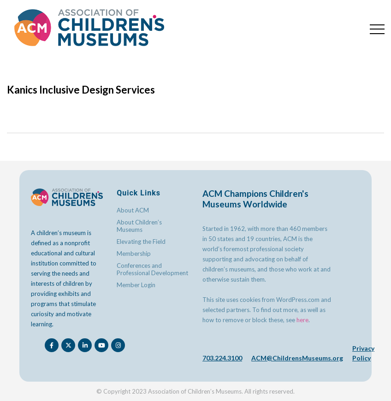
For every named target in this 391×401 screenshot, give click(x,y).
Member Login (136, 285)
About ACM (133, 210)
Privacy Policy (363, 353)
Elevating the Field (141, 241)
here (302, 320)
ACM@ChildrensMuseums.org (297, 358)
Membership (134, 253)
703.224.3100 (222, 358)
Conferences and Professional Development (152, 269)
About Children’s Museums (139, 225)
